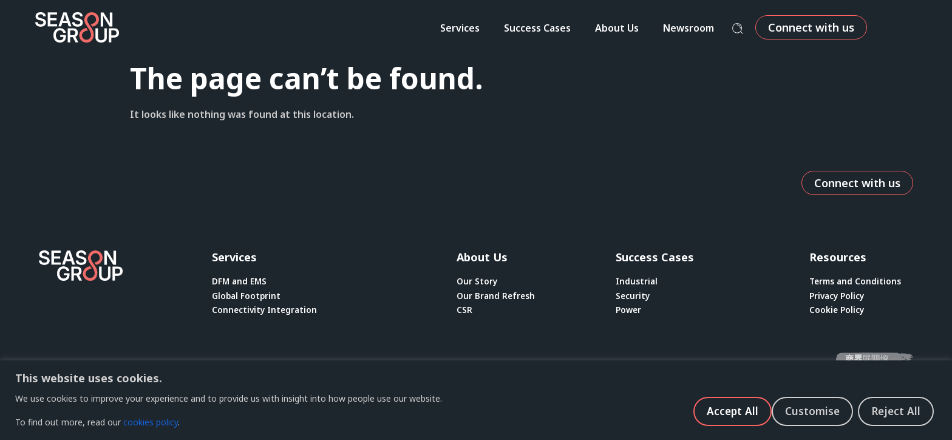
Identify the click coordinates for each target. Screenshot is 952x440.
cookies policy (150, 422)
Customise (728, 410)
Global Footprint (247, 296)
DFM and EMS (240, 282)
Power (629, 311)
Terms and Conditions (856, 282)
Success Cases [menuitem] (577, 28)
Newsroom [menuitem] (728, 28)
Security (633, 296)
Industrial (637, 282)
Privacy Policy (837, 296)
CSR (464, 311)
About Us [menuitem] (657, 28)
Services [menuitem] (500, 28)
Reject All (813, 410)
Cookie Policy (837, 311)
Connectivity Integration (266, 311)
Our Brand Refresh (497, 296)
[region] (476, 400)
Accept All (897, 410)
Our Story (477, 282)
